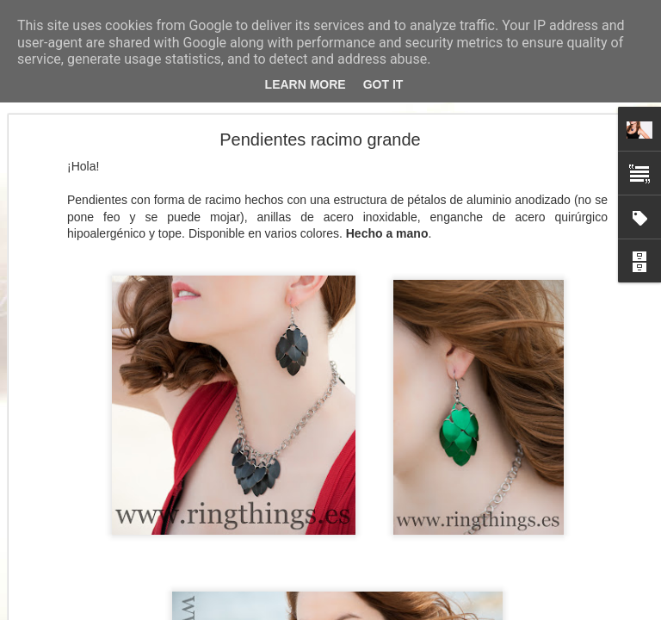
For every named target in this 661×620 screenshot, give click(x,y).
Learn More (305, 84)
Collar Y (60, 531)
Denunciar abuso (455, 610)
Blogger (397, 610)
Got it (383, 84)
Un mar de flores (80, 493)
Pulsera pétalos (78, 570)
